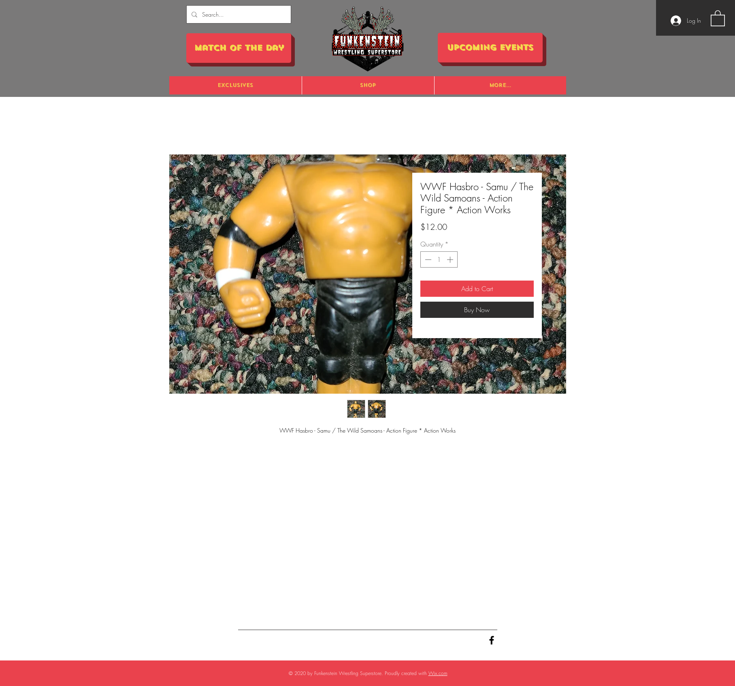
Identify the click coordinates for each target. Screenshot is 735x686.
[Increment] (450, 259)
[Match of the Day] (238, 48)
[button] (718, 17)
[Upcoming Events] (490, 47)
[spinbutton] (439, 259)
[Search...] (238, 14)
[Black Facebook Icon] (491, 640)
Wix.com (437, 673)
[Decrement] (427, 259)
